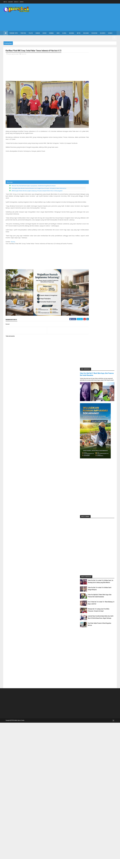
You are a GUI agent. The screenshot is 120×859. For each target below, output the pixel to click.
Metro (78, 33)
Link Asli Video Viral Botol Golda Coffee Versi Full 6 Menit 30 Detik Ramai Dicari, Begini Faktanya (105, 301)
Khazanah (86, 33)
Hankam (38, 33)
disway (13, 242)
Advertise (21, 1)
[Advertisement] (85, 17)
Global (64, 33)
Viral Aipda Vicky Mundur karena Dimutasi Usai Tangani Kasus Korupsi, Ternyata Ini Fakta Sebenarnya (39, 186)
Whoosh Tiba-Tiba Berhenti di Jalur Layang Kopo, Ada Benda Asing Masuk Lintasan (34, 184)
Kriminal (51, 33)
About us (5, 1)
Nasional (71, 33)
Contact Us (16, 1)
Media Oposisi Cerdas (19, 403)
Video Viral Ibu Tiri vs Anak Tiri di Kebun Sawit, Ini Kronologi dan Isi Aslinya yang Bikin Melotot (105, 261)
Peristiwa (23, 33)
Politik (31, 33)
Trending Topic (13, 33)
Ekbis (58, 33)
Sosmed (110, 33)
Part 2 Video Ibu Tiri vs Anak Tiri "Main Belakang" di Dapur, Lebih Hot (105, 284)
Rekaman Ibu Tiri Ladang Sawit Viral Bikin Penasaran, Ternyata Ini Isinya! (105, 293)
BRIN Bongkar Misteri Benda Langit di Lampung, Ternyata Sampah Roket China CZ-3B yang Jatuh (37, 189)
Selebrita (102, 33)
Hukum (44, 33)
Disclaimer (10, 1)
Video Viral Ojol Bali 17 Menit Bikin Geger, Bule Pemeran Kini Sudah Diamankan (101, 56)
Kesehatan (94, 33)
